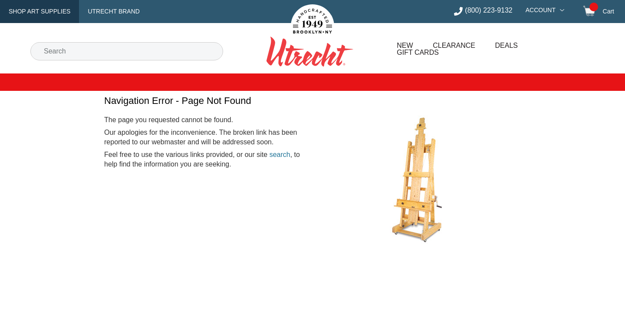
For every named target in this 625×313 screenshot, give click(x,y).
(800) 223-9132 (488, 10)
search (280, 154)
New (405, 45)
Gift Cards (418, 52)
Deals (506, 45)
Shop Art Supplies (39, 11)
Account (541, 10)
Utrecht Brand (114, 11)
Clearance (454, 45)
